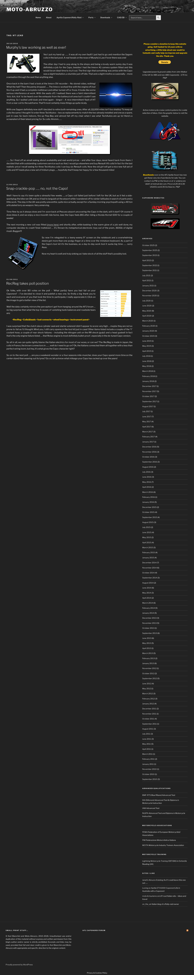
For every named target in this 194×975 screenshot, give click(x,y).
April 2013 (146, 648)
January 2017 (148, 442)
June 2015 (146, 532)
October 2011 (148, 719)
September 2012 (149, 678)
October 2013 (148, 628)
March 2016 (147, 492)
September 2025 (149, 250)
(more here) (53, 224)
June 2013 (146, 638)
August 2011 (147, 729)
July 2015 (146, 527)
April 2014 (146, 598)
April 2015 (146, 542)
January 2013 (148, 663)
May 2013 (146, 643)
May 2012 (146, 688)
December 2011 (149, 708)
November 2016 (149, 452)
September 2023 (149, 255)
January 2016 (148, 502)
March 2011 (147, 754)
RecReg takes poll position (27, 283)
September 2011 (149, 724)
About (48, 17)
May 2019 (146, 346)
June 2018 (146, 361)
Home (38, 17)
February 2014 (148, 608)
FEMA (145, 832)
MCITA (145, 845)
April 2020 (146, 316)
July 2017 (146, 411)
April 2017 (146, 426)
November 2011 (149, 714)
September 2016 (149, 462)
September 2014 (149, 577)
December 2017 (149, 386)
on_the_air (146, 904)
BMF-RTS (146, 795)
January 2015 (148, 557)
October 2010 (148, 774)
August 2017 (147, 406)
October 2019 (148, 336)
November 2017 (149, 391)
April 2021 (146, 280)
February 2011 (148, 759)
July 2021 (146, 275)
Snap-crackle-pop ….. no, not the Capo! (37, 188)
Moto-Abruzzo (29, 9)
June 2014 (146, 588)
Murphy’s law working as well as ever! (36, 47)
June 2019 (146, 341)
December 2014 (149, 562)
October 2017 (148, 396)
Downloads (106, 17)
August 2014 (147, 583)
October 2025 (148, 245)
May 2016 (146, 482)
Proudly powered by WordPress (19, 964)
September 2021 (149, 270)
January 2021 (148, 285)
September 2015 (149, 517)
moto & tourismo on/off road (154, 896)
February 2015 (148, 552)
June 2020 (147, 305)
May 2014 (146, 593)
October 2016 (148, 457)
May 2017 (146, 421)
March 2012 (147, 693)
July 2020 (146, 300)
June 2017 (146, 416)
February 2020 (148, 326)
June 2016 (146, 477)
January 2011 (148, 764)
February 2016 (148, 497)
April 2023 (146, 260)
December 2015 (149, 507)
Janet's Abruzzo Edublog (152, 880)
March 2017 (147, 431)
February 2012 (148, 698)
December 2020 (149, 290)
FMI (144, 840)
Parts (92, 17)
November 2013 (149, 623)
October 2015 (148, 512)
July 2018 (146, 356)
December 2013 (149, 618)
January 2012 (148, 703)
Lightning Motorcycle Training (155, 861)
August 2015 (147, 522)
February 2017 (148, 436)
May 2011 (146, 744)
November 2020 (149, 295)
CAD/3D (122, 17)
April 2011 (146, 749)
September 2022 (149, 265)
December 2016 (149, 447)
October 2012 (148, 673)
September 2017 (149, 401)
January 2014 (148, 613)
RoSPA (145, 813)
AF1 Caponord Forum (93, 930)
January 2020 (148, 331)
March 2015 (147, 547)
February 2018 (148, 376)
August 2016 (147, 467)
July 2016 (146, 472)
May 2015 (146, 537)
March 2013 (147, 653)
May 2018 (146, 366)
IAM (144, 808)
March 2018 (147, 371)
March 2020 (147, 321)
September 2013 (149, 633)
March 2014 (147, 603)
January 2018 (148, 381)
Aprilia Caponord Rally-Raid (70, 17)
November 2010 (149, 769)
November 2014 (149, 568)
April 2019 (146, 351)
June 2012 (146, 683)
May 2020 (146, 311)
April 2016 (146, 487)
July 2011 (146, 734)
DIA (144, 800)
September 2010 (149, 779)
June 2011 (146, 739)
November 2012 (149, 668)
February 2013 (148, 658)
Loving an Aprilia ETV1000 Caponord (158, 888)
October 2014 (148, 573)
